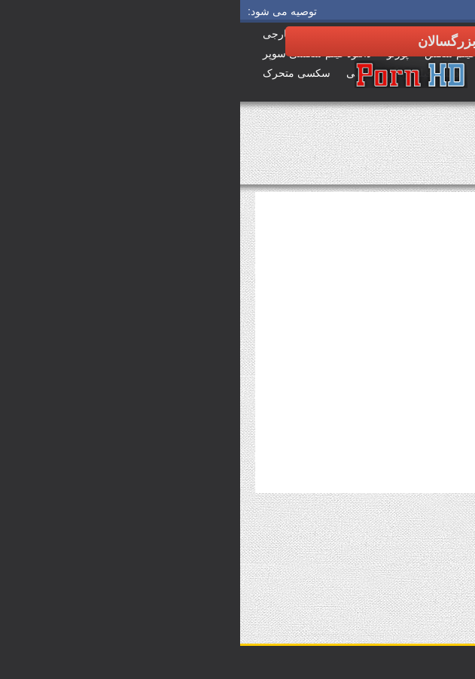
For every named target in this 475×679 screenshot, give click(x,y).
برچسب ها (440, 576)
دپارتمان (444, 555)
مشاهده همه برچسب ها (287, 566)
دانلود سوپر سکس (424, 147)
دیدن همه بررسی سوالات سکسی (396, 566)
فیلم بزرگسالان (430, 168)
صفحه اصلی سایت (425, 157)
